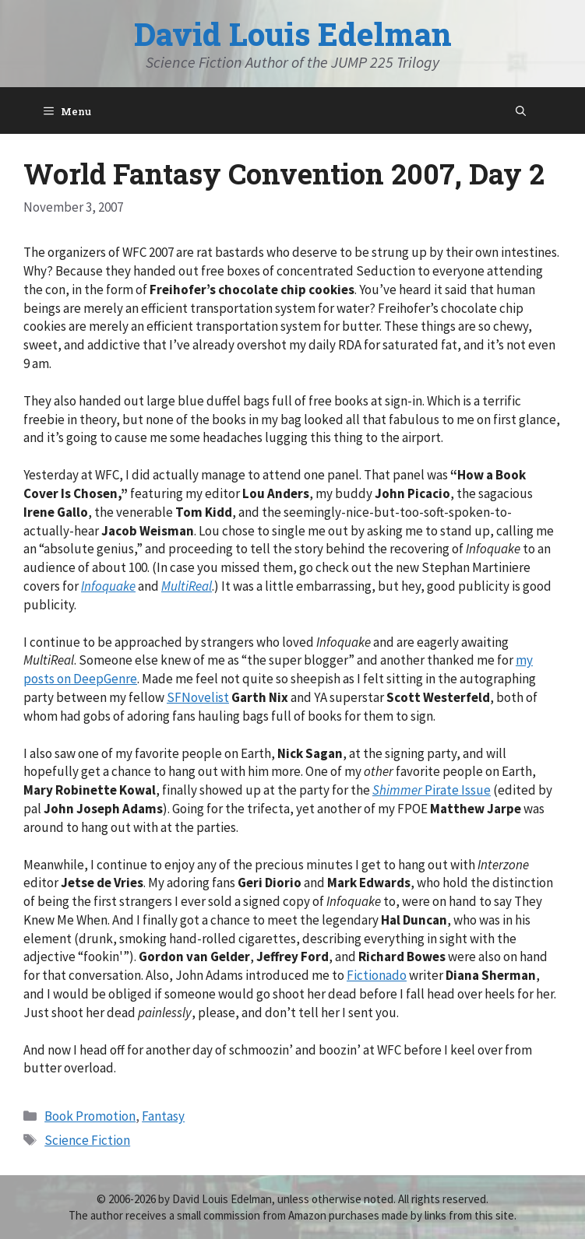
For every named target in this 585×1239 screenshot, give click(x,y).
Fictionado (377, 975)
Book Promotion (90, 1116)
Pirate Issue (431, 790)
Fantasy (163, 1116)
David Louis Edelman (293, 33)
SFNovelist (198, 697)
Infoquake (108, 586)
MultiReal (186, 586)
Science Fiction (87, 1140)
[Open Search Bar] (520, 110)
